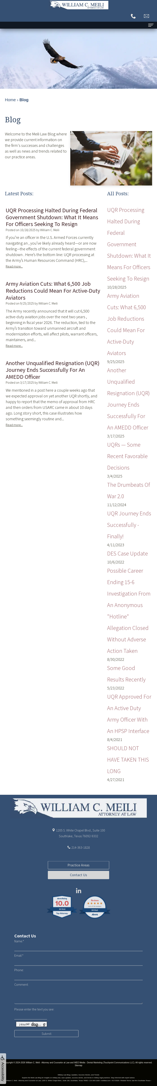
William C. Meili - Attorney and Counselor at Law (48, 1062)
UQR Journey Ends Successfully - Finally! (129, 525)
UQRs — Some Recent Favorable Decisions (127, 456)
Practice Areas (78, 882)
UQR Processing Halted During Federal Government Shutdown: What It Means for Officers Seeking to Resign (129, 244)
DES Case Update (127, 553)
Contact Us (78, 892)
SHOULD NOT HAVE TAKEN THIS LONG (128, 759)
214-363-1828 (80, 856)
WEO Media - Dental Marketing (88, 1062)
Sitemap (78, 1065)
